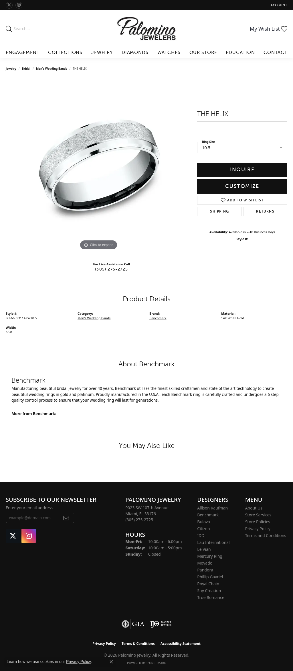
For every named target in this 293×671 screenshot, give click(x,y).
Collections (65, 52)
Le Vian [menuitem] (204, 549)
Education (240, 52)
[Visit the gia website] (133, 624)
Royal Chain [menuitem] (208, 583)
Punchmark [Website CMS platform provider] (156, 663)
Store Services (258, 515)
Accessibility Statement (181, 643)
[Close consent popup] (111, 662)
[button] (278, 5)
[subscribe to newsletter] (66, 518)
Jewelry (102, 52)
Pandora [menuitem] (205, 570)
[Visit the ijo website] (161, 624)
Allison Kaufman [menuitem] (212, 508)
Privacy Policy (257, 528)
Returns (265, 211)
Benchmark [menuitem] (208, 515)
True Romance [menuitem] (210, 597)
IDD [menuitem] (200, 535)
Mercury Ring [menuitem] (209, 556)
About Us (253, 508)
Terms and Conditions (265, 535)
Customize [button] (242, 186)
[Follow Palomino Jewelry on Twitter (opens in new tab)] (9, 5)
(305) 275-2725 (111, 269)
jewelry (11, 69)
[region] (99, 165)
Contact (275, 52)
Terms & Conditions (138, 643)
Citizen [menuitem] (203, 528)
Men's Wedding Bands (51, 69)
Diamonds (135, 52)
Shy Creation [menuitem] (209, 590)
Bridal (26, 69)
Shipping (219, 211)
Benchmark (158, 318)
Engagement (22, 52)
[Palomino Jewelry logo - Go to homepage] (146, 28)
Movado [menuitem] (204, 563)
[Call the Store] (139, 519)
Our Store (203, 52)
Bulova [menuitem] (203, 521)
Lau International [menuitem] (213, 542)
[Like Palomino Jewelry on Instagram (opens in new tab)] (18, 5)
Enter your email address (29, 507)
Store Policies (257, 521)
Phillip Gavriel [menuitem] (210, 576)
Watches (169, 52)
